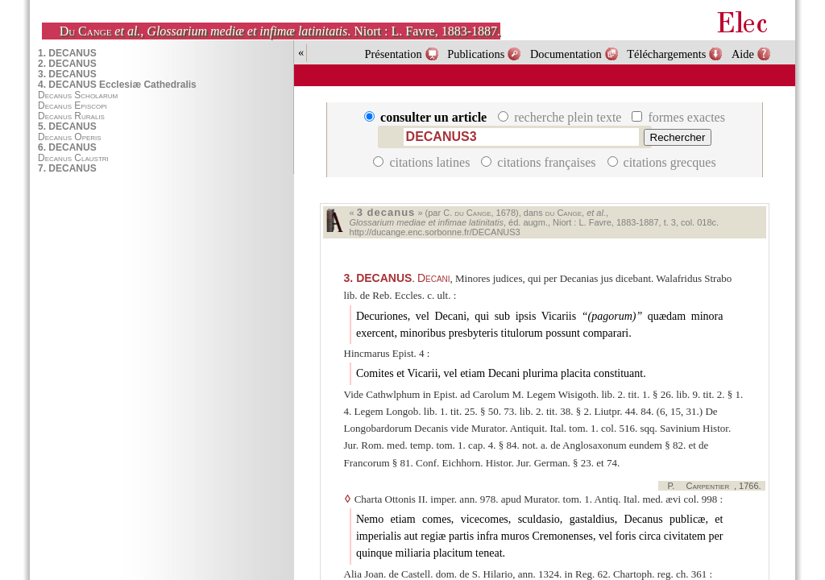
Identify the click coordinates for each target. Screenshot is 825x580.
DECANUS (378, 277)
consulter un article (427, 117)
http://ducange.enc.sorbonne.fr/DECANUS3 (435, 232)
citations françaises (540, 162)
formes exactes (678, 117)
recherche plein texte (561, 117)
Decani (433, 277)
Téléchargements (666, 54)
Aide (743, 54)
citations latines (423, 162)
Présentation (392, 54)
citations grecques (661, 162)
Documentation (566, 54)
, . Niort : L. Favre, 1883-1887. (280, 31)
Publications (475, 54)
